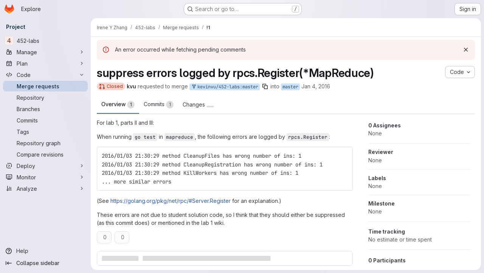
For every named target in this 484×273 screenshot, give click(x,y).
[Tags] (45, 131)
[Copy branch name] (265, 86)
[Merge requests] (45, 86)
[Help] (45, 251)
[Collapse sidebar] (45, 263)
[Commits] (45, 120)
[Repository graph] (45, 143)
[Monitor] (45, 177)
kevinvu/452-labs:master (224, 87)
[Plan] (45, 63)
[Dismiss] (465, 49)
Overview (118, 104)
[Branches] (45, 109)
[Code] (45, 74)
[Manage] (45, 52)
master (290, 87)
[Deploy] (45, 165)
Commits (159, 104)
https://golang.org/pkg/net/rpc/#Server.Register (170, 201)
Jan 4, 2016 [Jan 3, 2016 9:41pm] (315, 86)
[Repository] (45, 97)
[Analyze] (45, 188)
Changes (198, 105)
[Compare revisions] (45, 154)
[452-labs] (45, 40)
